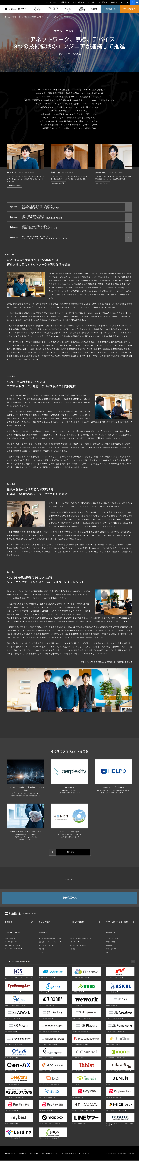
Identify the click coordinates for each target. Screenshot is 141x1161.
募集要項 (109, 945)
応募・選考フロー (112, 949)
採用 (14, 17)
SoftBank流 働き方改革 (12, 945)
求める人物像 (110, 942)
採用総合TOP (115, 2)
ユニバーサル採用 (112, 938)
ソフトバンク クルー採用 (96, 2)
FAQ (107, 952)
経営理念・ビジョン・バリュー (49, 942)
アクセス (41, 952)
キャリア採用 (51, 2)
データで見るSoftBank (12, 942)
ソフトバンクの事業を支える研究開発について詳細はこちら (105, 663)
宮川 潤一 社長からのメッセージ (80, 938)
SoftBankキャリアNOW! (13, 949)
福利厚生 (41, 949)
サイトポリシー (82, 1153)
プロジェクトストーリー (40, 17)
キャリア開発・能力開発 (78, 945)
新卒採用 (64, 2)
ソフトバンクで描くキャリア (48, 945)
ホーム (7, 17)
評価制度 (72, 949)
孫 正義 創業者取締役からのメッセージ (51, 938)
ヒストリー (73, 942)
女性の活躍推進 (10, 938)
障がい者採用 (77, 2)
